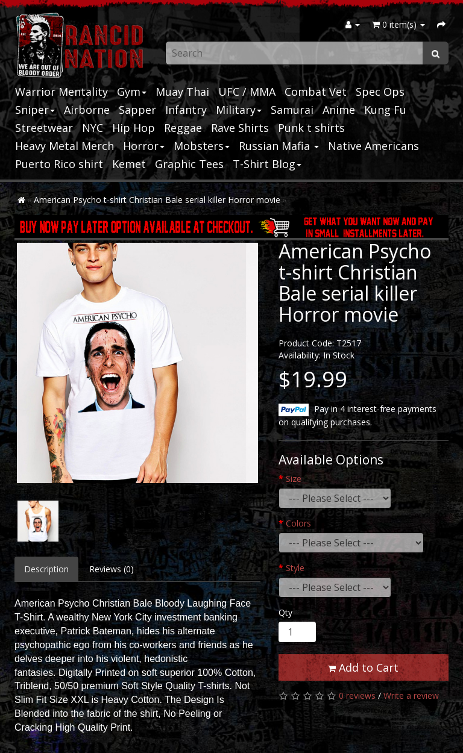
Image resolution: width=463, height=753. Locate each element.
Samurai (292, 110)
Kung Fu (385, 110)
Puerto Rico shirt (59, 164)
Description (46, 569)
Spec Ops (380, 92)
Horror (144, 146)
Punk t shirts (311, 128)
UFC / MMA (247, 92)
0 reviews (357, 695)
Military (239, 110)
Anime (339, 110)
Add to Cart (363, 667)
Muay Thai (182, 92)
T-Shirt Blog (267, 164)
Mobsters (202, 146)
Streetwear (44, 128)
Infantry (186, 110)
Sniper (35, 110)
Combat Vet (316, 92)
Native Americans (373, 146)
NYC (92, 128)
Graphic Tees (189, 164)
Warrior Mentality (61, 92)
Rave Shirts (240, 128)
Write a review (411, 695)
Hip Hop (133, 128)
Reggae (183, 128)
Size (293, 478)
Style (295, 567)
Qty (285, 612)
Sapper (137, 110)
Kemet (129, 164)
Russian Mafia (279, 146)
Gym (131, 92)
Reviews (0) (111, 569)
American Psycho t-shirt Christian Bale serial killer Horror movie (157, 199)
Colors (298, 523)
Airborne (87, 110)
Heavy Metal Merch (64, 146)
